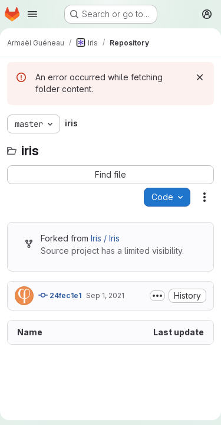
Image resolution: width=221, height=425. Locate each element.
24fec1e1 (59, 295)
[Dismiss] (200, 77)
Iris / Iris (105, 238)
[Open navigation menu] (32, 14)
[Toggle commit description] (157, 295)
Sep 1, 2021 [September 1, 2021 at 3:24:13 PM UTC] (105, 295)
